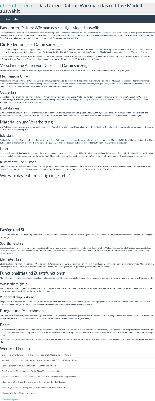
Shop (8, 19)
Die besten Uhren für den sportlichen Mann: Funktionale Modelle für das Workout (37, 355)
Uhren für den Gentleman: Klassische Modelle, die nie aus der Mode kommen (34, 382)
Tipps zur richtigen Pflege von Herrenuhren (20, 393)
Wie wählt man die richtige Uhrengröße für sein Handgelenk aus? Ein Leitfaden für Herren (40, 360)
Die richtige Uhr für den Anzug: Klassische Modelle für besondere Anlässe (33, 387)
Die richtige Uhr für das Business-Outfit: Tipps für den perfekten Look (31, 371)
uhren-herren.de (18, 5)
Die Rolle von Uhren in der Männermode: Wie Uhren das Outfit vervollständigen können (39, 376)
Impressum (15, 399)
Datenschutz (5, 399)
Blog (16, 19)
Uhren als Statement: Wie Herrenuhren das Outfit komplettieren (29, 366)
